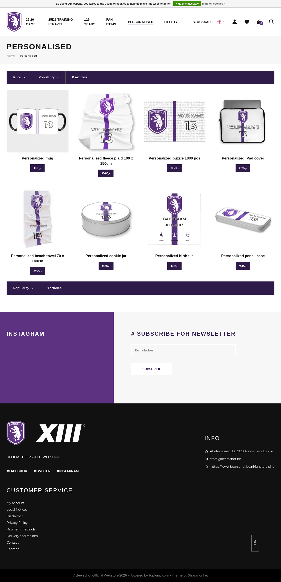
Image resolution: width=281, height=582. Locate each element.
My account (16, 503)
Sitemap (13, 549)
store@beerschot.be (223, 459)
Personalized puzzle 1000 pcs (174, 158)
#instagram (68, 471)
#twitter (42, 471)
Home (11, 55)
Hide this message (187, 3)
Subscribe (151, 369)
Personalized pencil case (243, 256)
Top (255, 543)
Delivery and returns (22, 536)
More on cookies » (213, 3)
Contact (13, 542)
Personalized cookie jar (105, 256)
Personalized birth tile (174, 256)
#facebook (17, 471)
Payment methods (21, 529)
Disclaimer (15, 516)
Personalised (140, 22)
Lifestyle (173, 22)
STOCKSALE (203, 22)
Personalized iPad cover (243, 158)
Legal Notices (17, 510)
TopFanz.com (159, 575)
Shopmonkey (198, 575)
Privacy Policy (17, 523)
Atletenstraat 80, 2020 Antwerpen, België (239, 451)
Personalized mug (37, 158)
